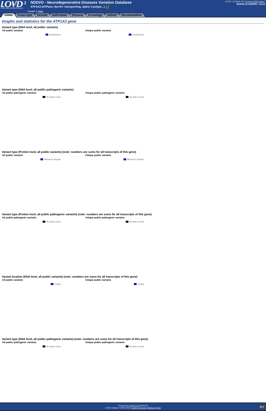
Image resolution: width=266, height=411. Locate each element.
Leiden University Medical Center (146, 408)
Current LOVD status (254, 1)
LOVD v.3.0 (134, 406)
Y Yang (39, 11)
